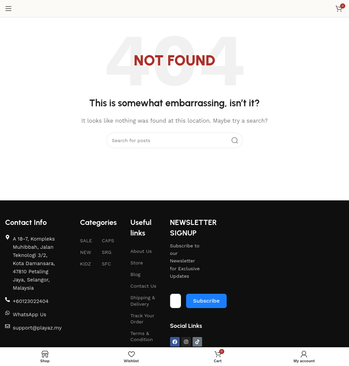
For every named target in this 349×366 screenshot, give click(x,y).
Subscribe (206, 301)
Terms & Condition (142, 336)
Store (137, 262)
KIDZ (85, 263)
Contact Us (143, 286)
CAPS (108, 240)
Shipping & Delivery (143, 300)
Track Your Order (142, 318)
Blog (135, 274)
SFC (106, 263)
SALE (86, 240)
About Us (141, 251)
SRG (106, 252)
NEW (85, 252)
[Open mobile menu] (8, 8)
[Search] (174, 140)
